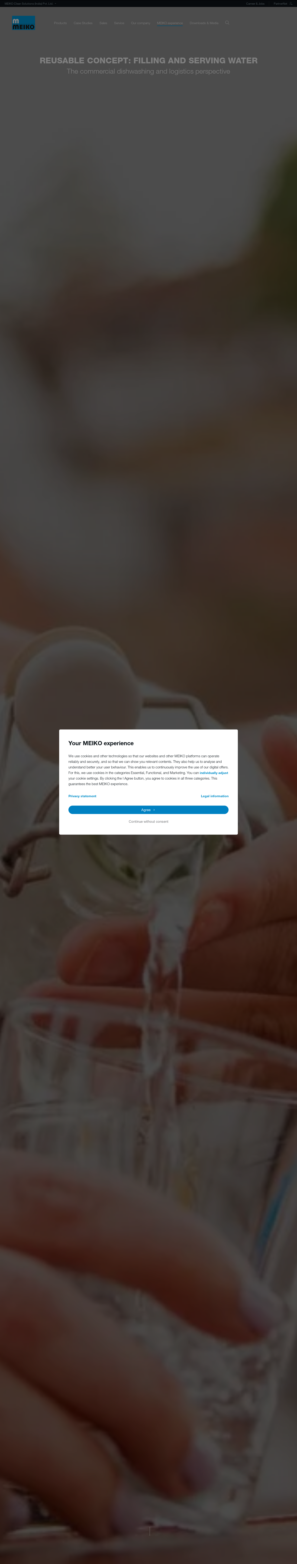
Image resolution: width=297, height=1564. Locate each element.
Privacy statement (82, 796)
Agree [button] (146, 810)
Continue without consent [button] (148, 821)
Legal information (215, 796)
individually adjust (214, 773)
